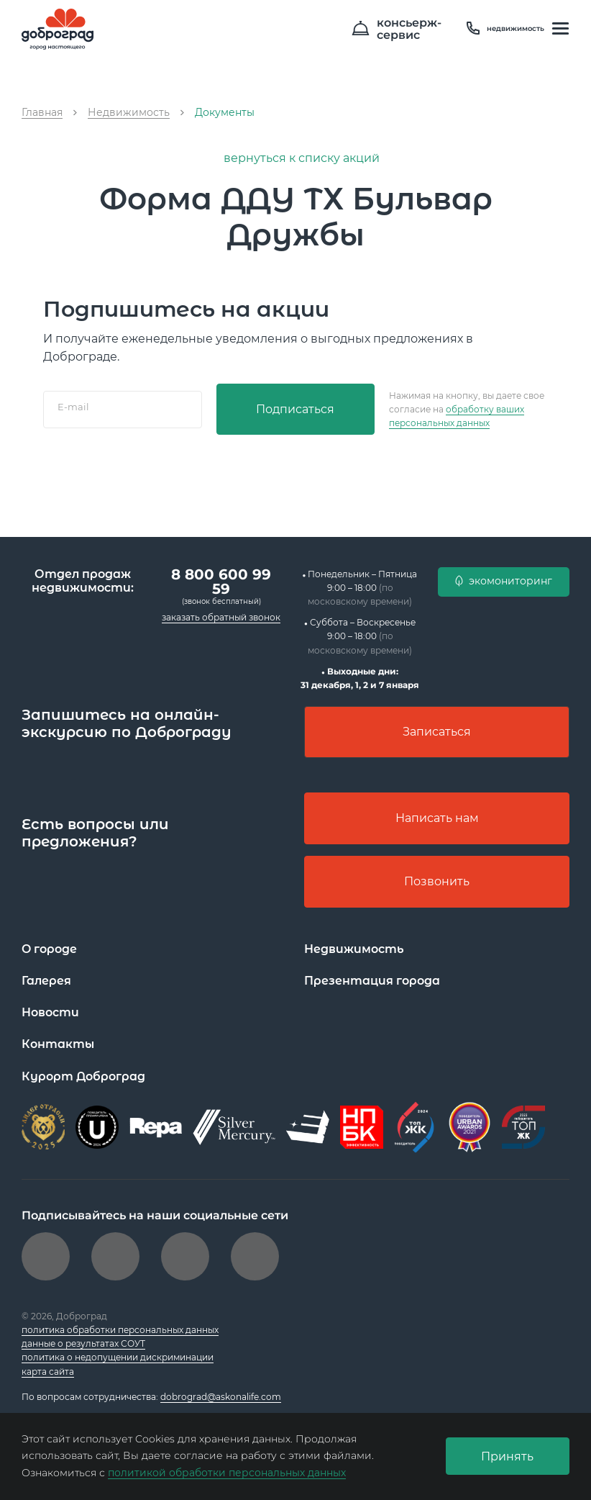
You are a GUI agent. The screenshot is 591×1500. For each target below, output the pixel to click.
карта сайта (48, 1371)
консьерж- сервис (401, 29)
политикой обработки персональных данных (227, 1472)
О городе (50, 949)
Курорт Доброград (84, 1076)
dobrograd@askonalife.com (220, 1396)
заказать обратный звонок (221, 616)
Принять (507, 1456)
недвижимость (505, 29)
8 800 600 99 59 (221, 580)
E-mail (73, 406)
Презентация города (372, 981)
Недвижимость (354, 949)
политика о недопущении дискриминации (118, 1357)
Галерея (46, 981)
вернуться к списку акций (295, 158)
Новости (50, 1012)
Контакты (58, 1044)
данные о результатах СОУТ (83, 1343)
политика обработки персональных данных (120, 1329)
